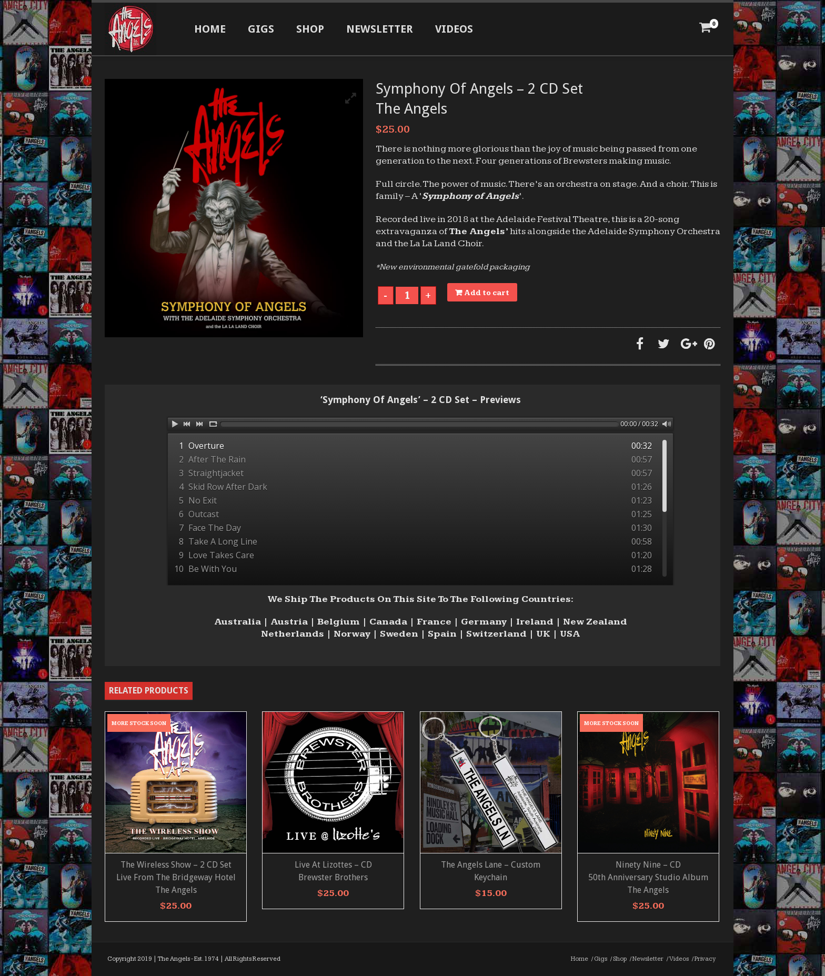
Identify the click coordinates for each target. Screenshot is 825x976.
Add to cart (487, 293)
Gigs (261, 29)
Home (210, 29)
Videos (454, 29)
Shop (310, 29)
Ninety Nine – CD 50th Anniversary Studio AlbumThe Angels (648, 877)
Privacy (705, 959)
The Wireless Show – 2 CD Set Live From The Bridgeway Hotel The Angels (176, 877)
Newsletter (379, 29)
